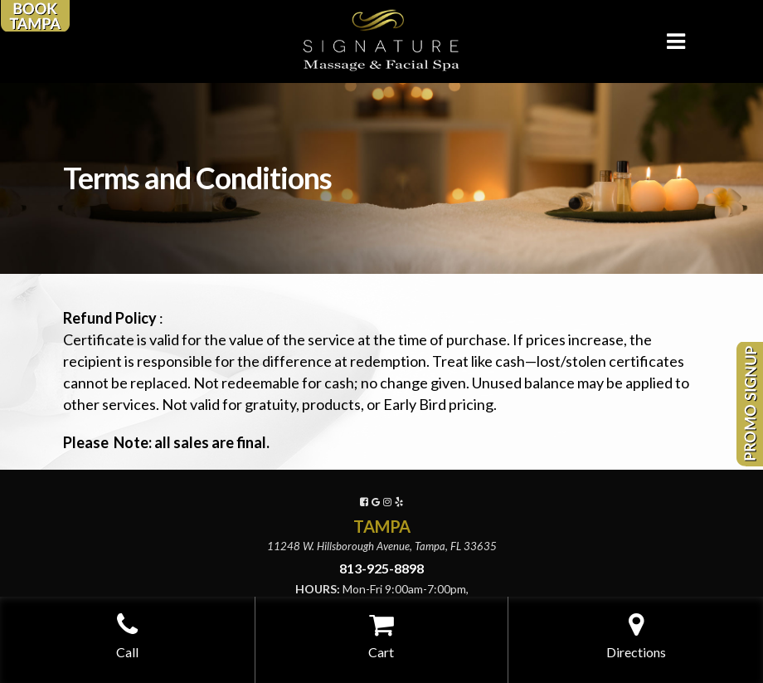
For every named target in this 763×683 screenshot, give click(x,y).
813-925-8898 (381, 568)
